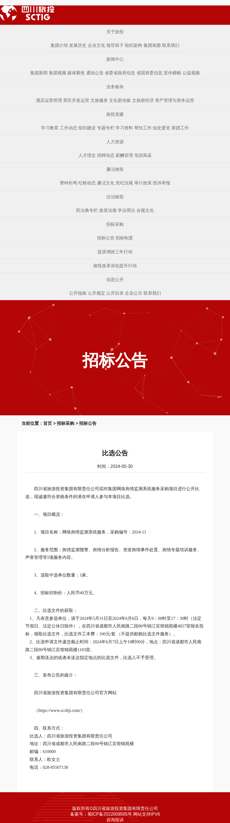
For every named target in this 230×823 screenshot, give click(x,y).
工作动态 (68, 128)
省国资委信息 (149, 73)
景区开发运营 (76, 100)
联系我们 (170, 45)
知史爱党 (161, 128)
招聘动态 (105, 155)
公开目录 (115, 293)
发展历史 (77, 45)
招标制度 (124, 238)
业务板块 (115, 86)
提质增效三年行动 (115, 251)
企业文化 (96, 45)
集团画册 (152, 45)
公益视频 (191, 73)
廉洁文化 (105, 183)
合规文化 (145, 210)
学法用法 (126, 210)
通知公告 (95, 73)
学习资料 (124, 128)
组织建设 (87, 128)
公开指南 (77, 293)
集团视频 (57, 73)
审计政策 (143, 183)
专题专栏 (105, 128)
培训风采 (143, 155)
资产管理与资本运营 (174, 100)
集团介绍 (59, 45)
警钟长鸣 (68, 183)
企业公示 (133, 293)
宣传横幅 (172, 73)
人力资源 (115, 141)
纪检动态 (87, 183)
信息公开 (115, 279)
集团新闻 (39, 73)
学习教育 (49, 128)
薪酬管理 (124, 155)
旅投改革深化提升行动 (115, 265)
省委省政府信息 (120, 73)
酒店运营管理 (49, 100)
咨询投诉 (115, 820)
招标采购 (115, 224)
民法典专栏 (87, 210)
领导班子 (115, 45)
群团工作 (180, 128)
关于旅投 (115, 31)
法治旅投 (115, 196)
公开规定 (96, 293)
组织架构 (133, 45)
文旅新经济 (143, 100)
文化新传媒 (120, 100)
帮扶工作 (143, 128)
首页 (47, 423)
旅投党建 (115, 114)
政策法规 (108, 210)
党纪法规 (124, 183)
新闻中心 (115, 59)
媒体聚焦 (76, 73)
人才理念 (87, 155)
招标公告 (105, 238)
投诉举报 (161, 183)
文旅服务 (99, 100)
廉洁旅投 (115, 169)
